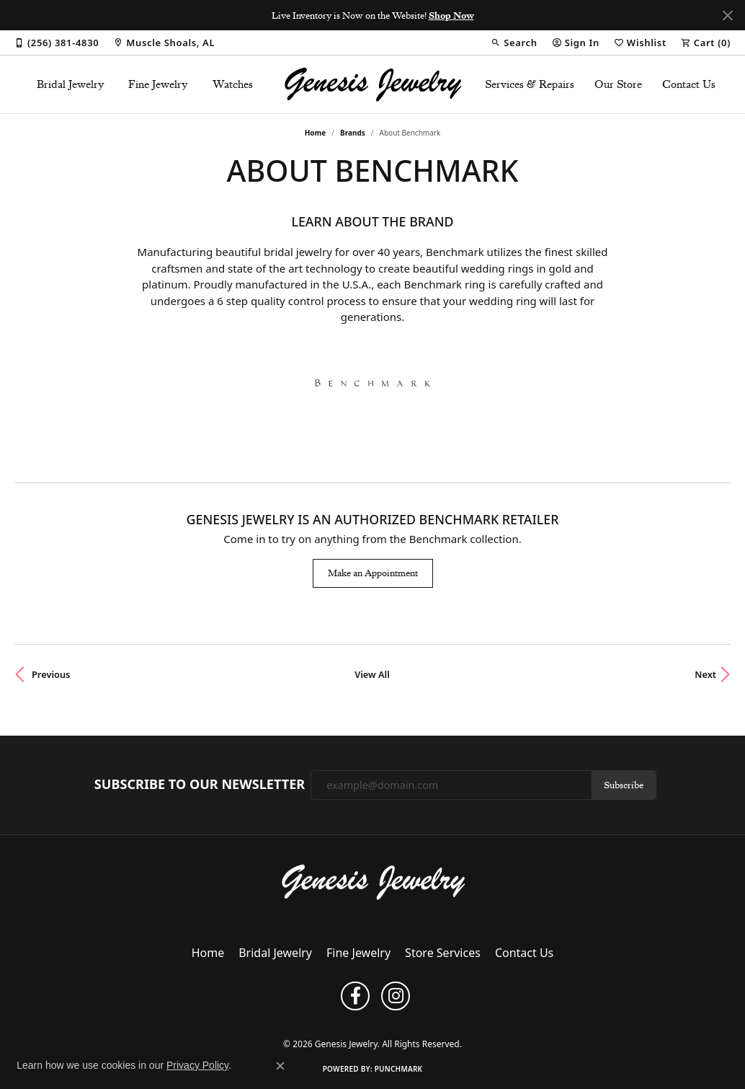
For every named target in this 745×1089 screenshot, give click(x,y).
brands (352, 133)
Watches (233, 84)
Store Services (443, 953)
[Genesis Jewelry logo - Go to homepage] (372, 84)
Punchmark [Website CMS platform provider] (399, 1069)
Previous (51, 674)
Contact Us (688, 84)
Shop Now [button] (451, 15)
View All (372, 674)
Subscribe (623, 784)
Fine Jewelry (158, 84)
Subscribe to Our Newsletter (199, 785)
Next (705, 674)
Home (315, 133)
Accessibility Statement (446, 1019)
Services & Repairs (529, 84)
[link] (56, 42)
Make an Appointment (373, 572)
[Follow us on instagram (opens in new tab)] (395, 996)
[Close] (727, 15)
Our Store (618, 84)
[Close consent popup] (280, 1066)
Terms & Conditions (355, 1019)
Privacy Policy (280, 1019)
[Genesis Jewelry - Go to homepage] (373, 881)
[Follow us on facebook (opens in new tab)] (355, 996)
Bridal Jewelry (70, 84)
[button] (514, 42)
